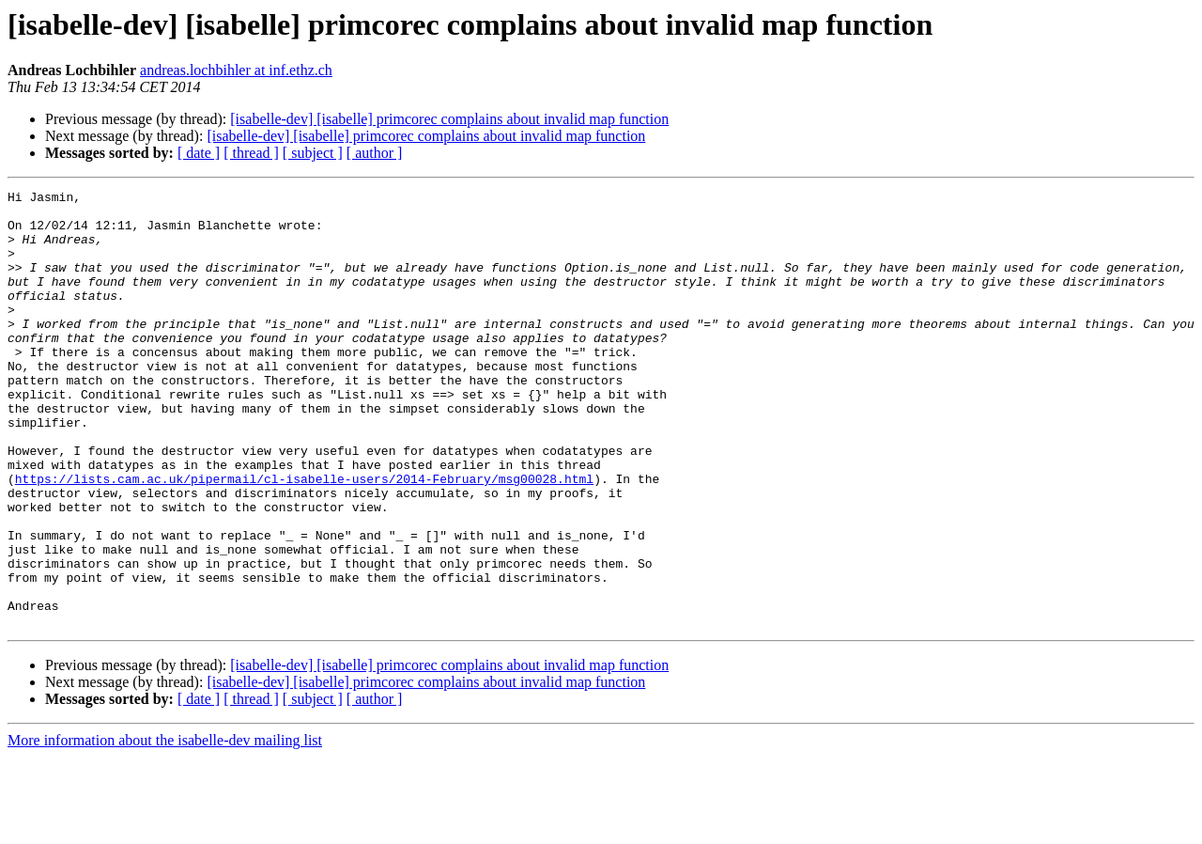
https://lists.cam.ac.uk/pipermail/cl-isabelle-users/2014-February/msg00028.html (304, 537)
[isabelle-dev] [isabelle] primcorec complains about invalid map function (449, 119)
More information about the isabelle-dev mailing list (165, 828)
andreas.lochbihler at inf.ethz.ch (236, 70)
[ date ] (198, 153)
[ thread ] (251, 153)
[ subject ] (313, 153)
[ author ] (375, 153)
